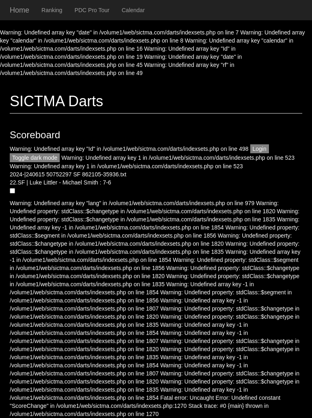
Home (19, 10)
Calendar (133, 10)
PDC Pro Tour (91, 10)
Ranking (51, 10)
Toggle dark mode (34, 157)
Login (259, 149)
